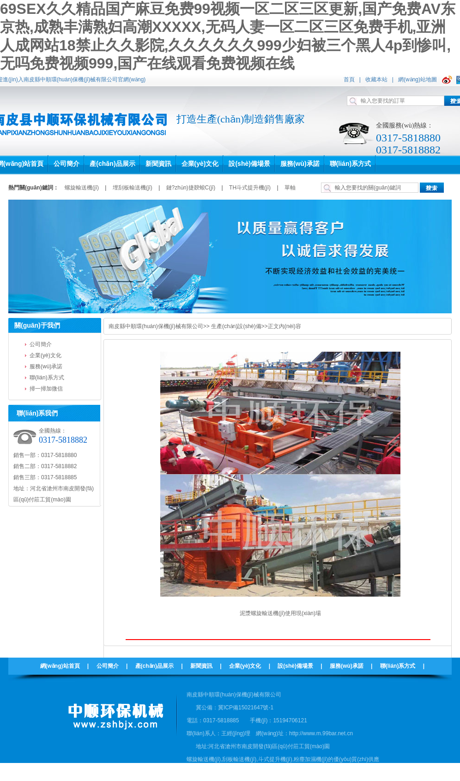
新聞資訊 (201, 666)
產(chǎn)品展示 (154, 666)
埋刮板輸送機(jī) (132, 187)
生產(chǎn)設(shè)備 (236, 326)
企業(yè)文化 (45, 355)
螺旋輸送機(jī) (82, 187)
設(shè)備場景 (295, 666)
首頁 (349, 79)
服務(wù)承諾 (46, 366)
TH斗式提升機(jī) (250, 187)
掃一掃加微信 (46, 388)
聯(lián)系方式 (47, 377)
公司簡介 (41, 344)
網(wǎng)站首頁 (60, 666)
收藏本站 (376, 79)
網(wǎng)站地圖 (417, 79)
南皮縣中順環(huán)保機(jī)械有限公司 (156, 326)
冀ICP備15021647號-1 (245, 707)
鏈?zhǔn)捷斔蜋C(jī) (191, 187)
